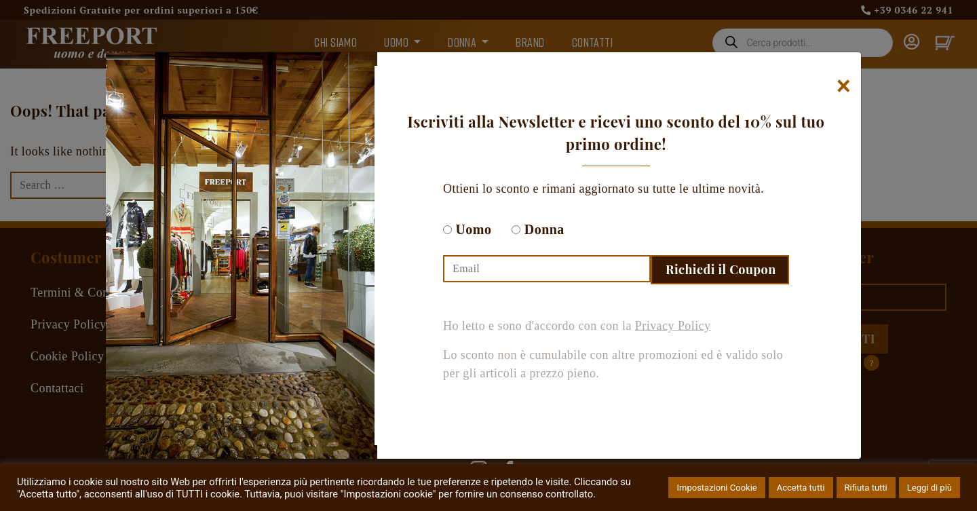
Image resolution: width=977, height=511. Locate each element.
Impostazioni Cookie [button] (716, 487)
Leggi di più (929, 487)
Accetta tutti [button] (801, 487)
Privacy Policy (673, 326)
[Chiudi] (844, 86)
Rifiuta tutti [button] (866, 487)
